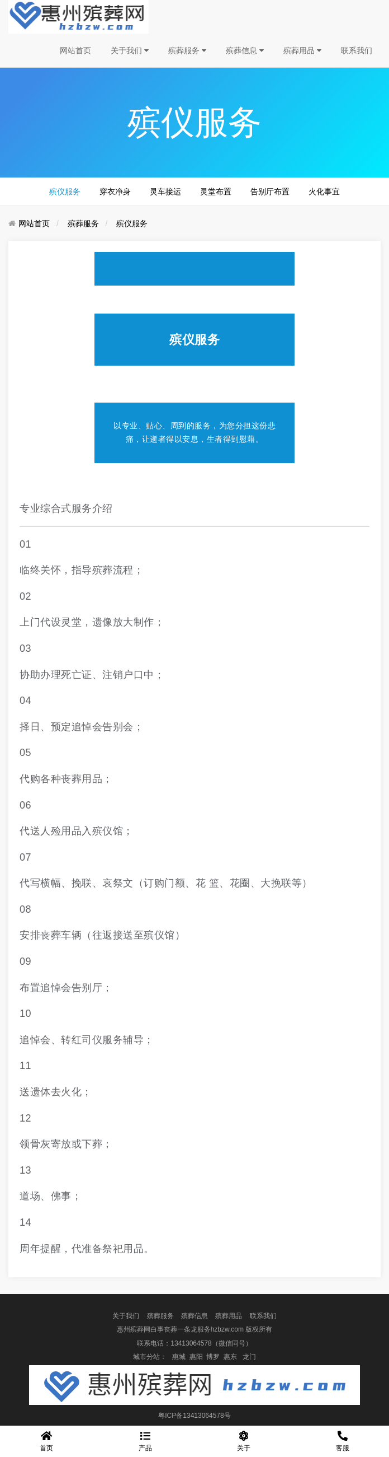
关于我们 (130, 50)
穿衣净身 (115, 191)
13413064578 (190, 1343)
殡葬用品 (302, 50)
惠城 (179, 1357)
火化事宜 (324, 191)
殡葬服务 (187, 50)
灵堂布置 (215, 191)
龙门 (249, 1357)
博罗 (213, 1357)
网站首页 (75, 50)
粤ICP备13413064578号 (194, 1415)
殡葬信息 (245, 50)
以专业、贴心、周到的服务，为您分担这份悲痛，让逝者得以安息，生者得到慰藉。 (194, 432)
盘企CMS (195, 1429)
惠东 (230, 1357)
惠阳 (196, 1357)
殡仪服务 (64, 191)
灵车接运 (165, 191)
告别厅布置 (270, 191)
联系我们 (356, 50)
